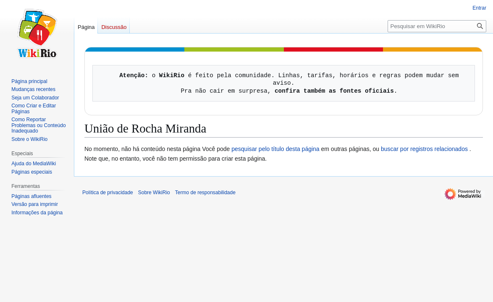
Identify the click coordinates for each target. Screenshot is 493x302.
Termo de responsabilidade (205, 192)
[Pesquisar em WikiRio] (437, 26)
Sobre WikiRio (154, 192)
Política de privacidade (107, 192)
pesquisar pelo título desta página (275, 149)
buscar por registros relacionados (424, 149)
